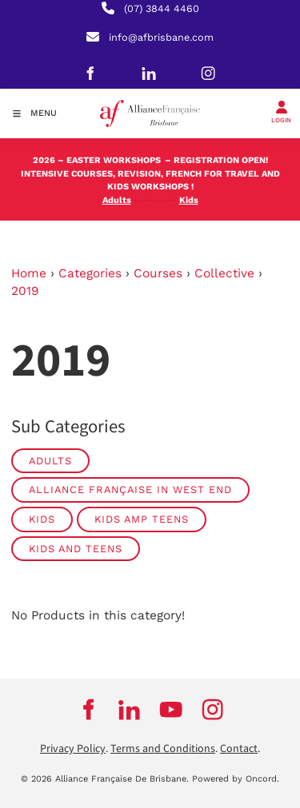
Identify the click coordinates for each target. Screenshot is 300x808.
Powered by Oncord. (235, 779)
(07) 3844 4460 (161, 8)
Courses (158, 273)
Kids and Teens (75, 549)
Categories (90, 273)
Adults (50, 461)
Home (28, 273)
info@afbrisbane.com (161, 37)
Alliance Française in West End (130, 490)
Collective (224, 273)
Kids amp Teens (141, 519)
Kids (42, 519)
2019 (25, 291)
